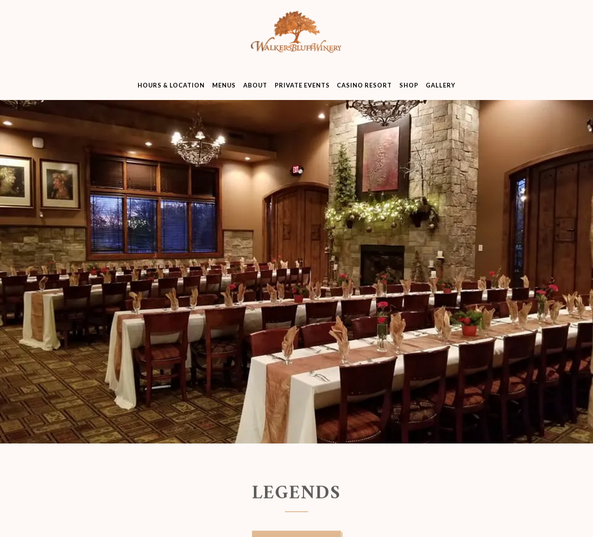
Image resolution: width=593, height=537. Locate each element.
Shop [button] (408, 85)
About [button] (255, 85)
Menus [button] (224, 85)
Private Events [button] (302, 85)
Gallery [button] (440, 85)
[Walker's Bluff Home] (296, 39)
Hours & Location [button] (171, 85)
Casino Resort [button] (364, 85)
